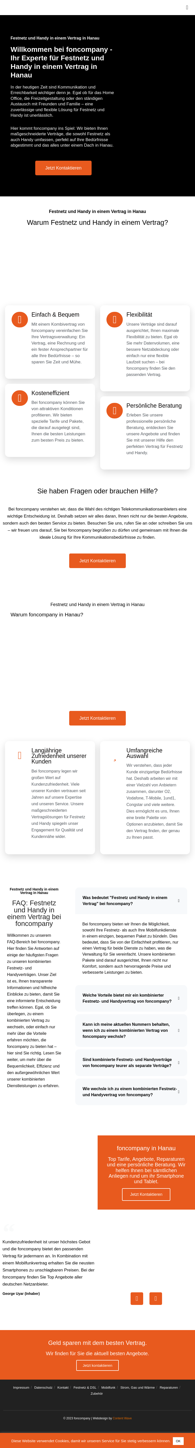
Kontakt (62, 1391)
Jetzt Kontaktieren (146, 1197)
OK (178, 1441)
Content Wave (122, 1421)
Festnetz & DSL (84, 1391)
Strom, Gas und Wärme (137, 1391)
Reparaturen (169, 1391)
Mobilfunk (108, 1391)
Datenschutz (43, 1391)
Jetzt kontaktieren (97, 1369)
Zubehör (97, 1396)
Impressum (21, 1391)
